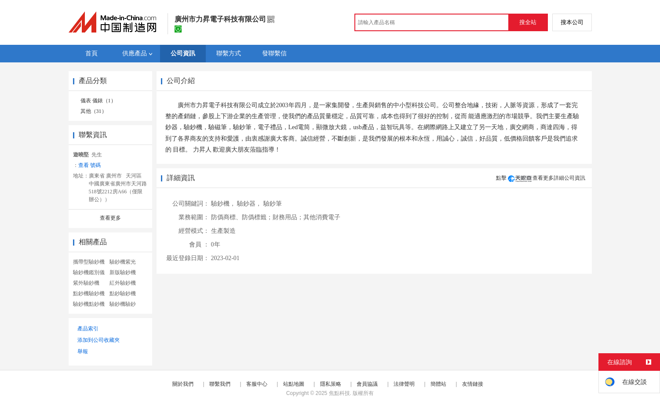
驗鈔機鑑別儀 (89, 272)
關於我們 (182, 384)
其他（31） (93, 111)
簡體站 (438, 384)
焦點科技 (339, 393)
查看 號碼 (89, 165)
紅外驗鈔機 (122, 283)
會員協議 (367, 384)
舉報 (82, 351)
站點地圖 (293, 384)
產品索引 (87, 329)
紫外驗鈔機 (86, 283)
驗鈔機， (223, 203)
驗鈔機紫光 (122, 262)
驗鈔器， (249, 203)
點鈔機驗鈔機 (89, 293)
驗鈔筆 (272, 203)
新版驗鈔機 (122, 272)
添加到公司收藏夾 (98, 340)
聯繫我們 (219, 384)
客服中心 (256, 384)
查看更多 (110, 218)
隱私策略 (330, 384)
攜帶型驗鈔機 (89, 262)
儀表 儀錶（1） (98, 101)
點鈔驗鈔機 (122, 293)
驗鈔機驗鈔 (122, 304)
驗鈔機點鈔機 (89, 304)
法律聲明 (404, 384)
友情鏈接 (472, 384)
